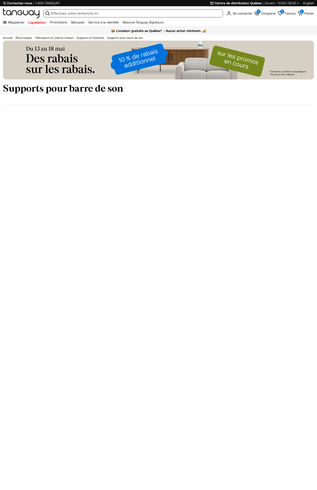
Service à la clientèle (103, 22)
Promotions (58, 22)
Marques (77, 22)
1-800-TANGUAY (47, 3)
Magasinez (16, 22)
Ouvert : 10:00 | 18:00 (280, 3)
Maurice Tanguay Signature (143, 22)
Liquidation (37, 22)
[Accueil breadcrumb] (8, 38)
